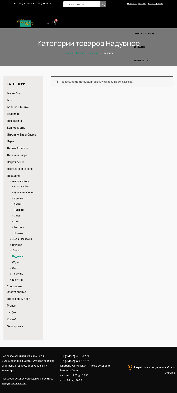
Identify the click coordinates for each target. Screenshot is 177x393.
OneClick (170, 372)
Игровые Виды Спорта (21, 134)
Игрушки (18, 198)
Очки (16, 221)
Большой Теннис (18, 107)
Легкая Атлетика (17, 148)
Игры (10, 141)
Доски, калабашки (24, 192)
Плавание (13, 175)
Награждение (16, 162)
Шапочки (18, 233)
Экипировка (15, 326)
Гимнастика (14, 120)
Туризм (11, 305)
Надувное (19, 210)
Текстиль (19, 227)
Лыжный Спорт (17, 155)
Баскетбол (14, 93)
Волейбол (13, 113)
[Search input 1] (82, 4)
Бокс (10, 100)
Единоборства (16, 127)
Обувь (17, 215)
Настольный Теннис (19, 168)
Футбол (11, 312)
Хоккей (11, 319)
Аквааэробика (20, 181)
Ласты (17, 204)
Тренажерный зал (18, 298)
